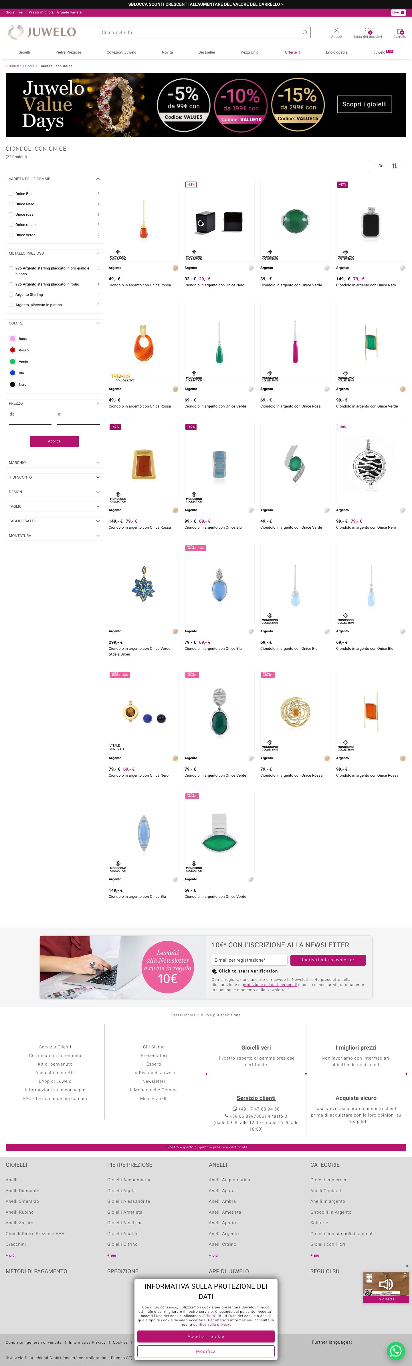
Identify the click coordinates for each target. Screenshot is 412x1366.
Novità (167, 52)
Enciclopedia (337, 52)
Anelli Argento (224, 1234)
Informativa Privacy (87, 1342)
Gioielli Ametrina (125, 1223)
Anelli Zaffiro (19, 1223)
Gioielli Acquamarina (129, 1180)
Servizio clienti (256, 1098)
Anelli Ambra (222, 1201)
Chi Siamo (154, 1047)
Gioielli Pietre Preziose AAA (35, 1234)
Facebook (316, 1289)
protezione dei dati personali (270, 985)
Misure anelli (154, 1099)
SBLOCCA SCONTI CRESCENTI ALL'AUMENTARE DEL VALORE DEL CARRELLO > (206, 4)
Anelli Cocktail (325, 1191)
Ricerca (305, 32)
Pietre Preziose (68, 52)
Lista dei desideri (368, 35)
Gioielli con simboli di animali (342, 1234)
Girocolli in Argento (331, 1212)
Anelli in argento (327, 1201)
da (12, 414)
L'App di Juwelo (55, 1081)
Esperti (154, 1064)
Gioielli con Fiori (327, 1244)
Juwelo (383, 52)
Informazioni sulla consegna (55, 1090)
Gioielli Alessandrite (128, 1201)
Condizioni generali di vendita (34, 1342)
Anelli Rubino (20, 1212)
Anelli (12, 1180)
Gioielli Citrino (122, 1244)
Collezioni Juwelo (121, 52)
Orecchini (16, 1244)
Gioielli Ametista (125, 1212)
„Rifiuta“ (209, 1316)
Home (30, 66)
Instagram (345, 1289)
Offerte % (293, 52)
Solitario (319, 1223)
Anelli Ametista (225, 1212)
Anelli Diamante (22, 1191)
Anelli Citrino (222, 1244)
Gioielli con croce (329, 1180)
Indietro (15, 66)
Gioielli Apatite (123, 1234)
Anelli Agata (222, 1191)
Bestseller (207, 52)
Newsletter (153, 1081)
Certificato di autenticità (55, 1056)
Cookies (120, 1342)
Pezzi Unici (250, 52)
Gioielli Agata (121, 1191)
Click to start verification (248, 971)
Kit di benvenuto (55, 1064)
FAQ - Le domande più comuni (55, 1099)
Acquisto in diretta (55, 1073)
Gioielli (24, 52)
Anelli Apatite (223, 1223)
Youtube (330, 1289)
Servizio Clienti (55, 1047)
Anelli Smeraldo (22, 1201)
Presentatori (154, 1056)
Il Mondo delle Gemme (154, 1090)
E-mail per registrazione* (240, 960)
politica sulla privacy (211, 1324)
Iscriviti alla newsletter (328, 960)
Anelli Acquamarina (229, 1180)
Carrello (399, 35)
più (12, 1255)
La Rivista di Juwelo (153, 1073)
